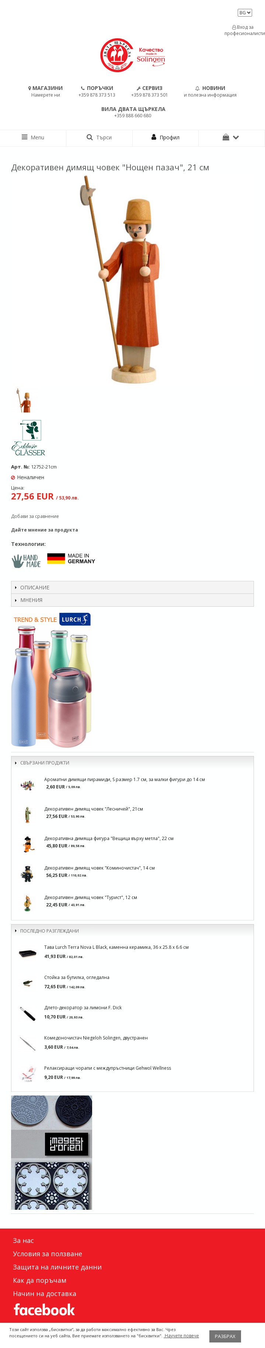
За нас (23, 1240)
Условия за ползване (47, 1253)
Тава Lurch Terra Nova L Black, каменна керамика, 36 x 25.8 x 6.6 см (116, 947)
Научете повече (181, 1336)
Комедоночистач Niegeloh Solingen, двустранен (96, 1038)
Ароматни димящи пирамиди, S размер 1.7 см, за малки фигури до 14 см (124, 779)
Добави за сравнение (35, 516)
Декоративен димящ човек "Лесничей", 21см (93, 809)
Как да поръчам (39, 1280)
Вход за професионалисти (242, 30)
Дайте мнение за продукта (44, 530)
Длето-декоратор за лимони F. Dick (83, 1007)
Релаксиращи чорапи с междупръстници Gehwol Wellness (107, 1068)
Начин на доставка (44, 1293)
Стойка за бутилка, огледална (76, 977)
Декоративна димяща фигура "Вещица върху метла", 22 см (109, 838)
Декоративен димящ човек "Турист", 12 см (90, 897)
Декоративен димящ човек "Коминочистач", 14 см (99, 868)
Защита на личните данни (57, 1266)
